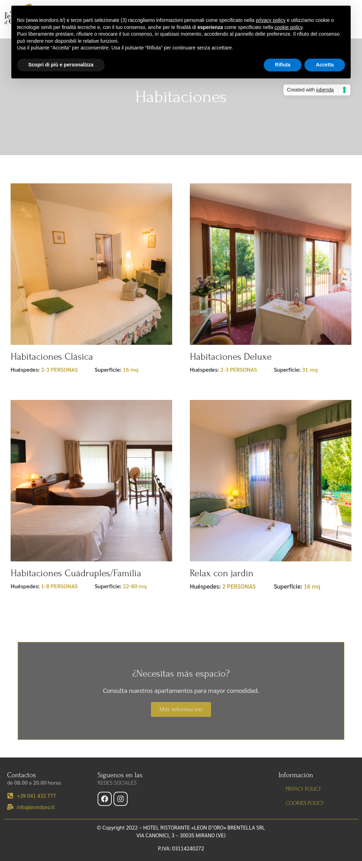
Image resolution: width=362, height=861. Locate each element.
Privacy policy (303, 789)
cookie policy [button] (288, 27)
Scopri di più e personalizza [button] (60, 64)
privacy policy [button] (270, 20)
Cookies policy (305, 803)
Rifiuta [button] (283, 64)
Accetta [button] (325, 64)
